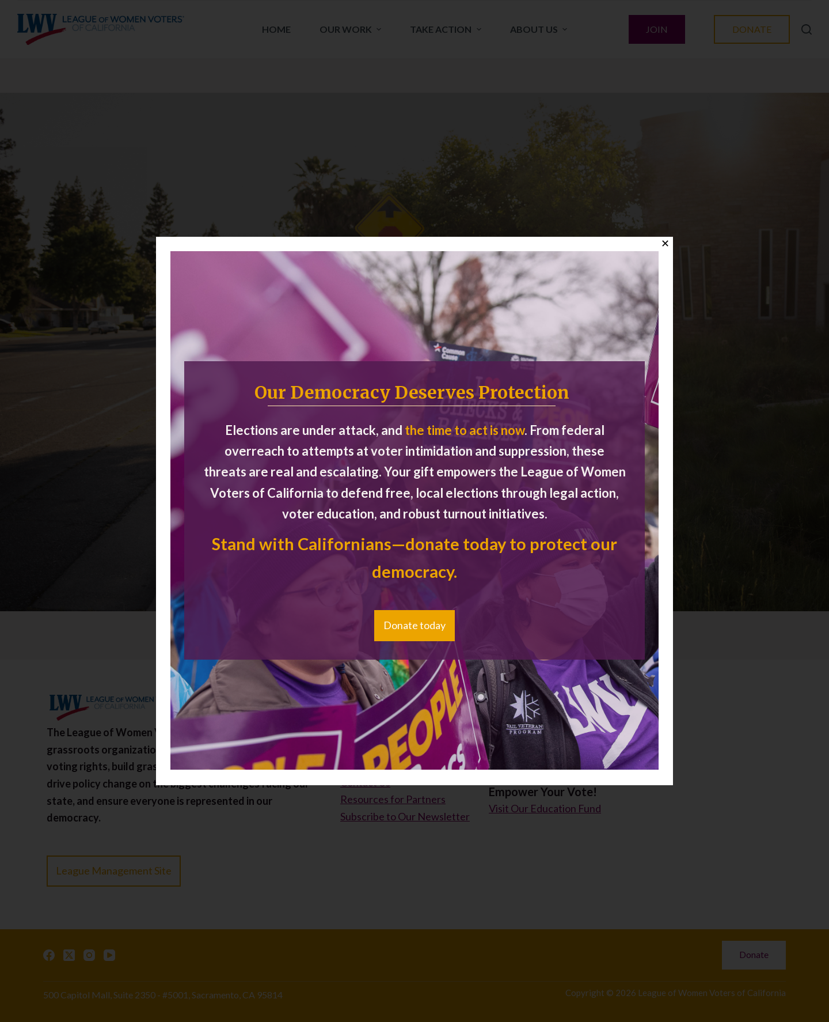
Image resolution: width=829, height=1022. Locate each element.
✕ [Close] (665, 243)
